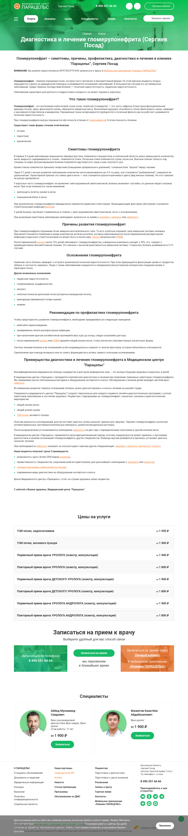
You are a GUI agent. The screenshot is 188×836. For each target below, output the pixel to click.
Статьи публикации (65, 787)
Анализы (50, 19)
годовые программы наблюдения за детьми (41, 467)
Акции (111, 19)
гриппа (95, 237)
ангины (41, 242)
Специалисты (89, 19)
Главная (87, 33)
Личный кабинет (161, 6)
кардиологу (144, 446)
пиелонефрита (97, 120)
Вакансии (19, 791)
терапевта (133, 462)
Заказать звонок (160, 18)
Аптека (58, 777)
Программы (61, 791)
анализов (65, 457)
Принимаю (165, 825)
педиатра (149, 462)
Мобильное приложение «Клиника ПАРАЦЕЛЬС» (108, 803)
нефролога (79, 430)
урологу (156, 446)
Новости (59, 782)
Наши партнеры (63, 768)
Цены (68, 19)
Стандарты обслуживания (28, 773)
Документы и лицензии (27, 777)
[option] (54, 729)
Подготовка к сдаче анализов (111, 777)
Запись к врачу (103, 787)
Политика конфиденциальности (26, 798)
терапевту (104, 217)
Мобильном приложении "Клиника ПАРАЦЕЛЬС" (130, 70)
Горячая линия (103, 791)
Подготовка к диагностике (110, 773)
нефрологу (132, 217)
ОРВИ (119, 237)
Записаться (62, 744)
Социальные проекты (26, 804)
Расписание (101, 782)
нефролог (19, 383)
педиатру (116, 217)
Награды (19, 787)
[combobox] (67, 6)
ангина (50, 206)
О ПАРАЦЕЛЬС (22, 768)
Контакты (131, 19)
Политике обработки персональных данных (59, 823)
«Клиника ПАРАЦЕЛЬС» (147, 666)
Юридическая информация (29, 782)
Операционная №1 (64, 773)
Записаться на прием (94, 653)
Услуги (31, 19)
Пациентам (101, 768)
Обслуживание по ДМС (67, 796)
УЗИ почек (22, 415)
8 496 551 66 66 (41, 660)
